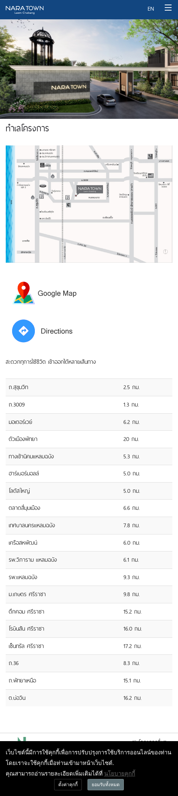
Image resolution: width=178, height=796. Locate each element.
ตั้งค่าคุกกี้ (68, 784)
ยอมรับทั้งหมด (106, 784)
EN (151, 8)
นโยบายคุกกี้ (119, 773)
